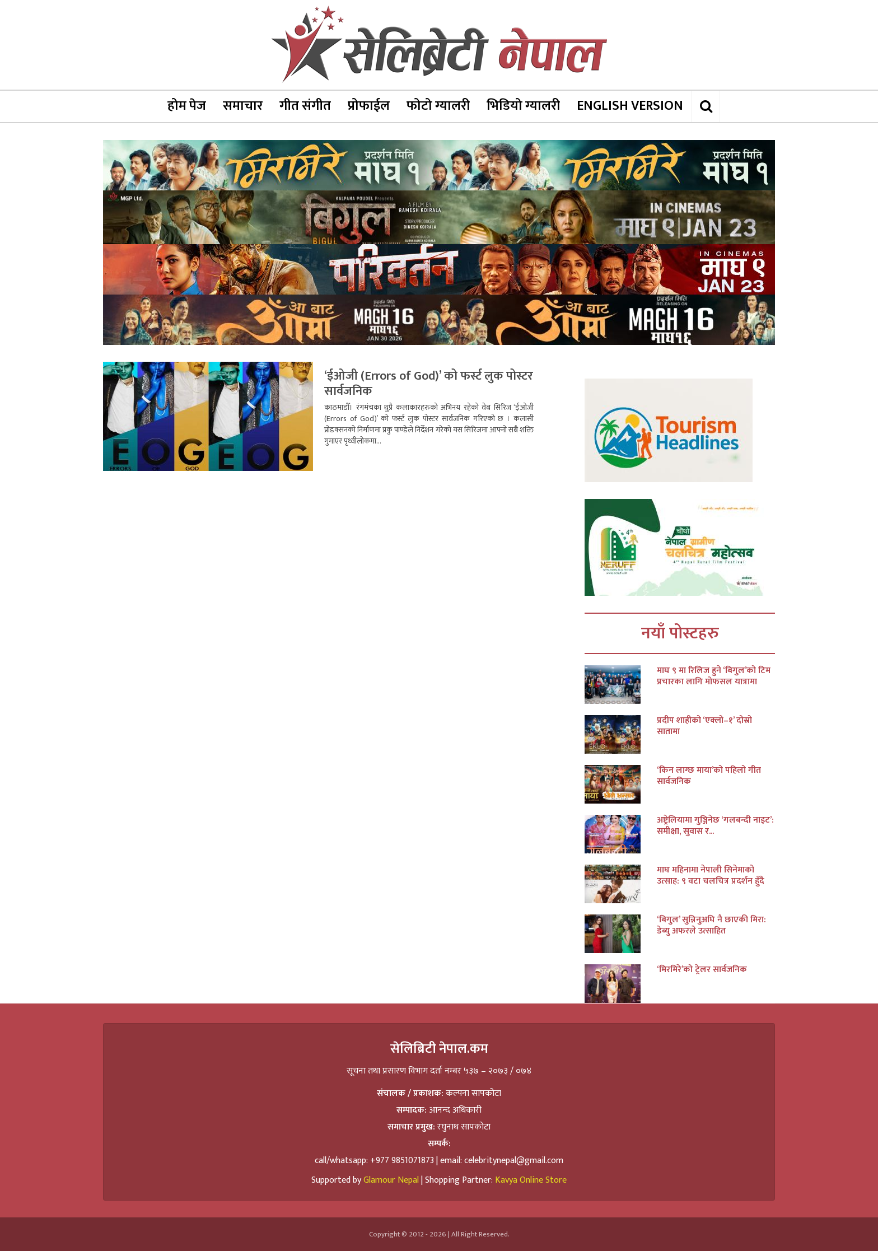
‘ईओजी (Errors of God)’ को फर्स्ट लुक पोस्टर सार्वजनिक (428, 384)
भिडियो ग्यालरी (523, 106)
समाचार (243, 106)
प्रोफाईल (369, 106)
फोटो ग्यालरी (438, 106)
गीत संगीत (305, 106)
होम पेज (186, 106)
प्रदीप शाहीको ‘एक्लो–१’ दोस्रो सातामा (704, 726)
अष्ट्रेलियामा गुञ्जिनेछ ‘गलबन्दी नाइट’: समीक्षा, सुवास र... (715, 826)
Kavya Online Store (531, 1180)
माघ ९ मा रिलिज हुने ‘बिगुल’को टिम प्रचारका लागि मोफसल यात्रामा (713, 676)
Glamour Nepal (391, 1180)
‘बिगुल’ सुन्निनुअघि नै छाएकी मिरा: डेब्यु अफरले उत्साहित (711, 925)
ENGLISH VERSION (630, 106)
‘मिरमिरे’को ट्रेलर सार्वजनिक (702, 969)
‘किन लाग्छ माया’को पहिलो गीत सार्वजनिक (709, 776)
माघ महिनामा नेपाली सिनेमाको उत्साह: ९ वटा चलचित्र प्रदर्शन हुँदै (710, 876)
